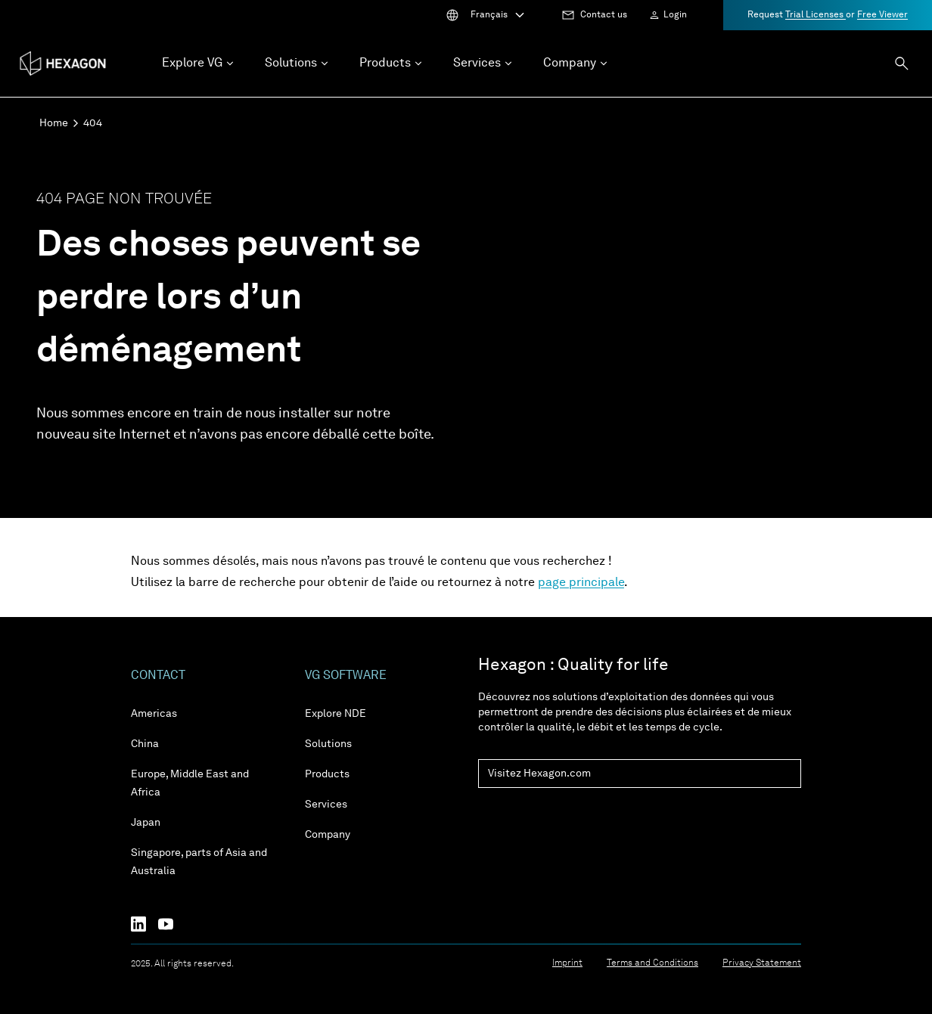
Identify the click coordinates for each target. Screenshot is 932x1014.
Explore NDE (335, 714)
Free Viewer (882, 15)
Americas (154, 714)
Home (53, 123)
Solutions (328, 744)
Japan (145, 822)
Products (327, 774)
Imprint (567, 963)
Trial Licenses (815, 15)
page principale (581, 583)
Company (327, 834)
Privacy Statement (761, 963)
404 (92, 123)
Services (326, 804)
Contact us (603, 15)
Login (675, 15)
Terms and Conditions (652, 963)
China (145, 744)
